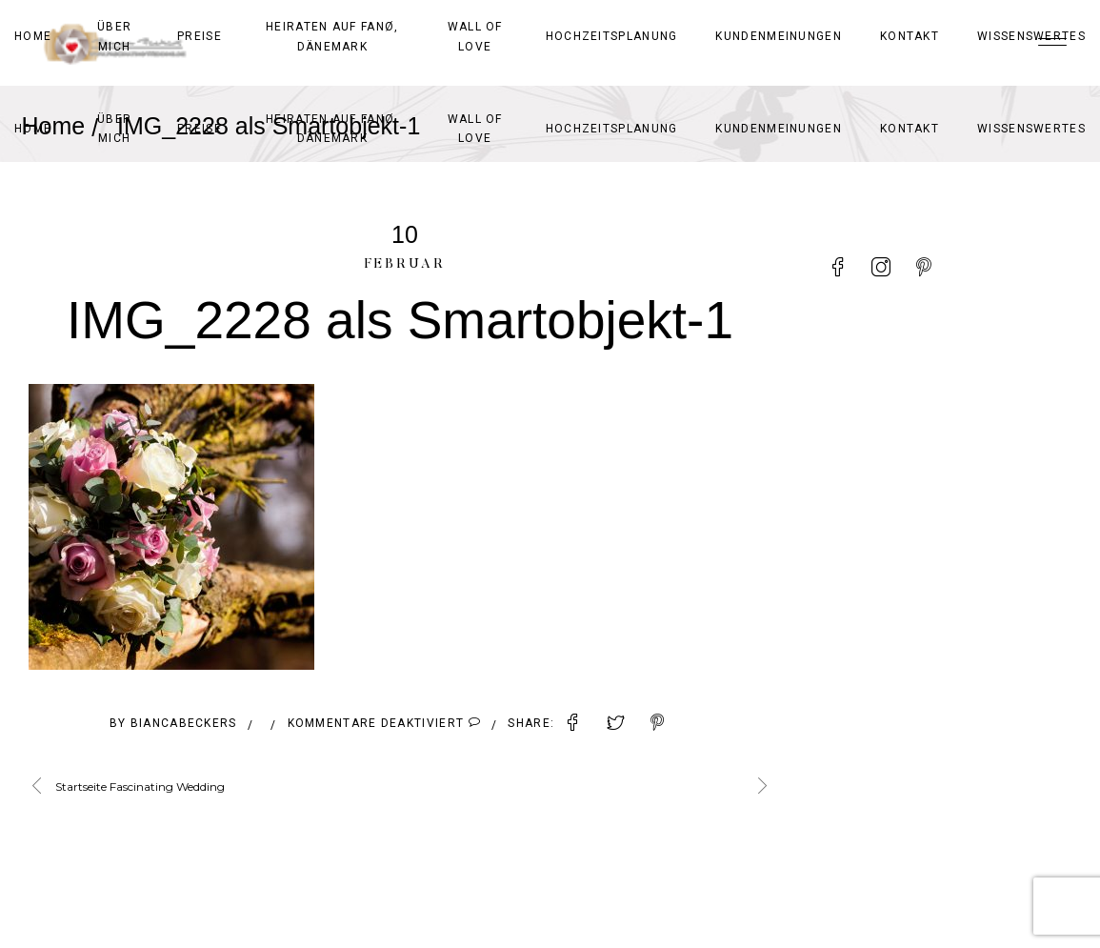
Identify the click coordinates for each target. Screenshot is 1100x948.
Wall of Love (475, 128)
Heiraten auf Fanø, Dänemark (332, 128)
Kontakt (909, 128)
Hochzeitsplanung (612, 128)
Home (32, 128)
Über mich (114, 128)
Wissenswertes (1031, 128)
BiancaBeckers (183, 723)
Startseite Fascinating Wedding (140, 786)
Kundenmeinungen (778, 128)
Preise (199, 128)
